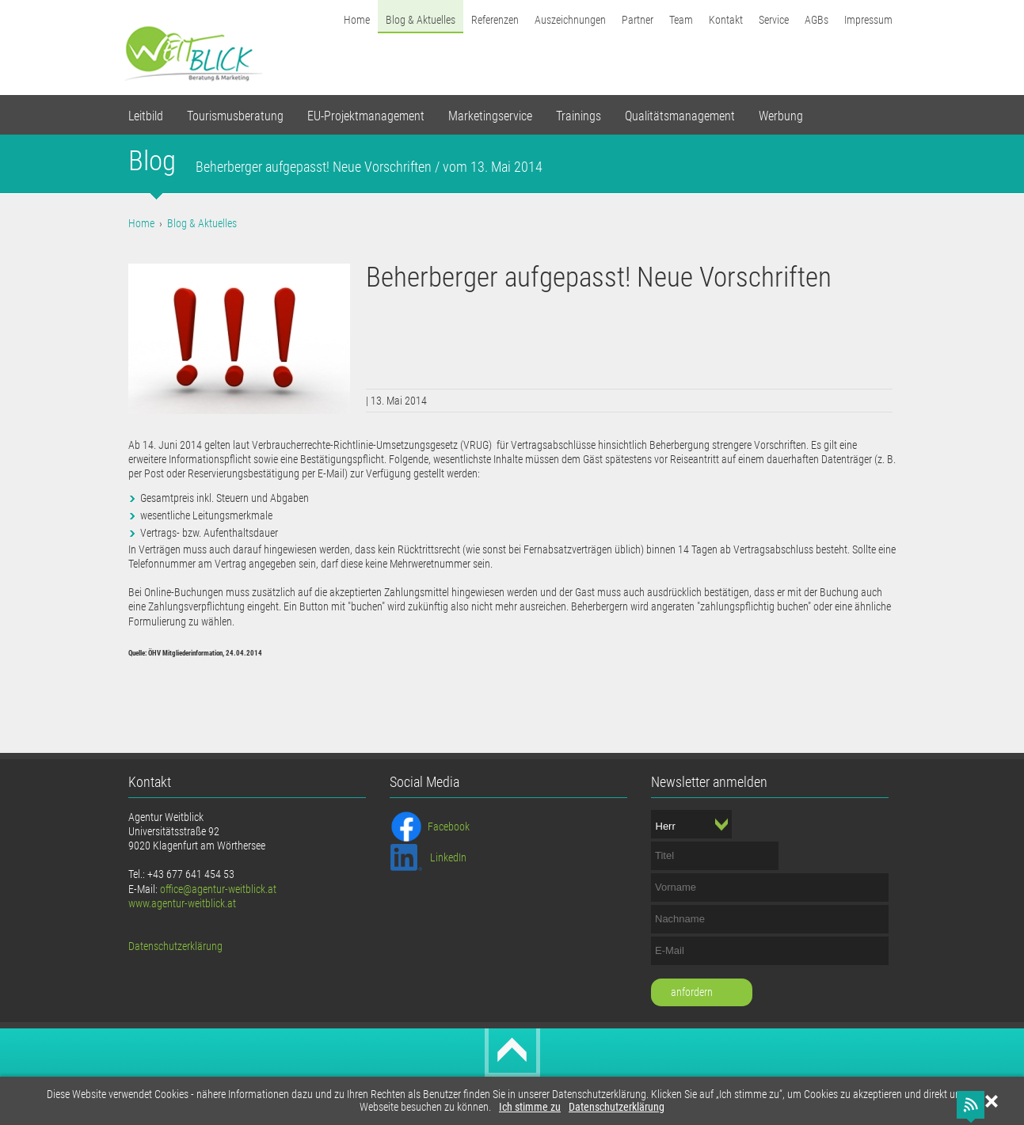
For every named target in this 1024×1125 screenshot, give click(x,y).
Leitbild (145, 116)
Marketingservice (490, 116)
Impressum (868, 19)
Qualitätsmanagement (680, 116)
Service (774, 19)
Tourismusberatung (235, 116)
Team (681, 19)
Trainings (578, 116)
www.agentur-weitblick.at (182, 903)
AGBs (816, 19)
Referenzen (495, 19)
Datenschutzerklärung (616, 1107)
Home (357, 19)
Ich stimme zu (530, 1107)
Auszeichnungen (570, 19)
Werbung (781, 116)
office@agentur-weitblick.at (218, 889)
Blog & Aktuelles (420, 19)
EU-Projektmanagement (365, 116)
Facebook (449, 826)
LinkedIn (448, 857)
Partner (637, 19)
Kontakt (726, 19)
